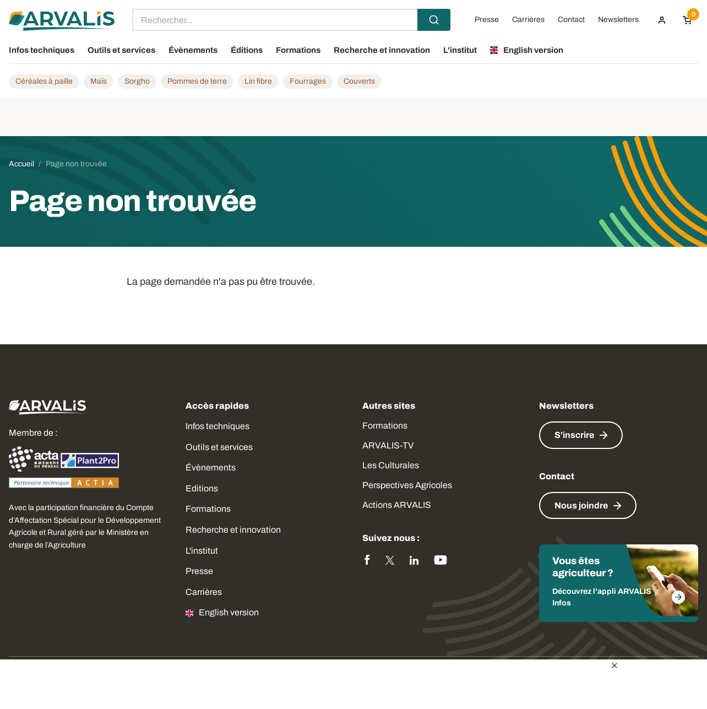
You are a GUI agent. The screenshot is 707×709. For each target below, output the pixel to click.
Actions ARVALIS (396, 505)
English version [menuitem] (533, 50)
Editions (202, 488)
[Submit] (433, 20)
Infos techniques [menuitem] (41, 50)
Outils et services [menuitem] (121, 50)
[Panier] (687, 20)
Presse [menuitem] (487, 20)
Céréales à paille (44, 81)
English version (229, 612)
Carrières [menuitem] (528, 20)
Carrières (204, 592)
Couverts (359, 81)
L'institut (202, 550)
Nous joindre (581, 505)
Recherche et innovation (233, 529)
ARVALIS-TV (388, 445)
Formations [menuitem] (298, 50)
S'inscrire (574, 435)
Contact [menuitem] (571, 20)
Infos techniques (217, 426)
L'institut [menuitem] (460, 50)
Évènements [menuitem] (192, 50)
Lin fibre (258, 81)
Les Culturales (390, 465)
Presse (199, 571)
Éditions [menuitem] (247, 50)
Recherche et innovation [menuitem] (382, 50)
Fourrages (308, 81)
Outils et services (219, 447)
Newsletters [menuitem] (618, 20)
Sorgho (137, 81)
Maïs (98, 81)
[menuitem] (661, 20)
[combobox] (291, 20)
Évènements (211, 467)
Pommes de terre (197, 81)
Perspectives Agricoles (407, 485)
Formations (208, 508)
